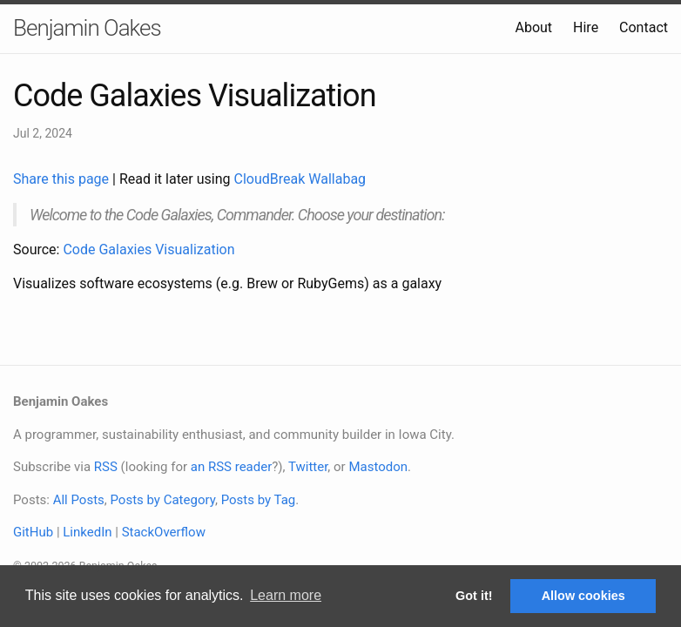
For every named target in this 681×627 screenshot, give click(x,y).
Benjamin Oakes (87, 28)
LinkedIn (87, 532)
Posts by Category (162, 500)
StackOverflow (164, 532)
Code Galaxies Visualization (148, 249)
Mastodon (378, 467)
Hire (585, 27)
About (533, 27)
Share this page (62, 179)
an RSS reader (232, 467)
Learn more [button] (285, 595)
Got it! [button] (473, 596)
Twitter (307, 467)
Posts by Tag (258, 500)
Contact (643, 27)
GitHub (33, 532)
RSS (106, 467)
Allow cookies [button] (583, 596)
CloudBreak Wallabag (300, 179)
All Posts (79, 500)
